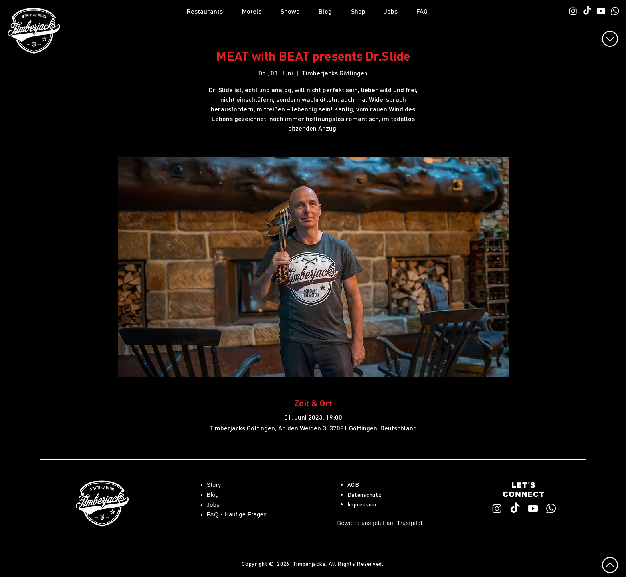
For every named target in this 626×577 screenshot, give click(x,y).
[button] (210, 11)
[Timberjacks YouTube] (601, 11)
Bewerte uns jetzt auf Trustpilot (380, 523)
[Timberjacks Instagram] (573, 11)
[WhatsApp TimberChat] (615, 11)
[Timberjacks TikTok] (587, 11)
